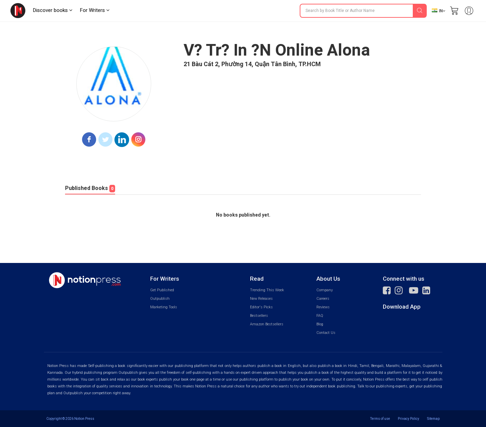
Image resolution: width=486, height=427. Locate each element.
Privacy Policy (408, 419)
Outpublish (160, 298)
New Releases (261, 298)
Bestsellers (259, 315)
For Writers (95, 10)
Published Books (90, 188)
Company (324, 290)
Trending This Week (267, 290)
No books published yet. (243, 215)
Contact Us (325, 332)
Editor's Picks (261, 307)
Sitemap (433, 419)
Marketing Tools (163, 307)
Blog (319, 324)
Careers (322, 298)
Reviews (323, 307)
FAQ (319, 315)
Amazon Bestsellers (266, 324)
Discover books (53, 10)
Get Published (162, 290)
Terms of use (380, 419)
